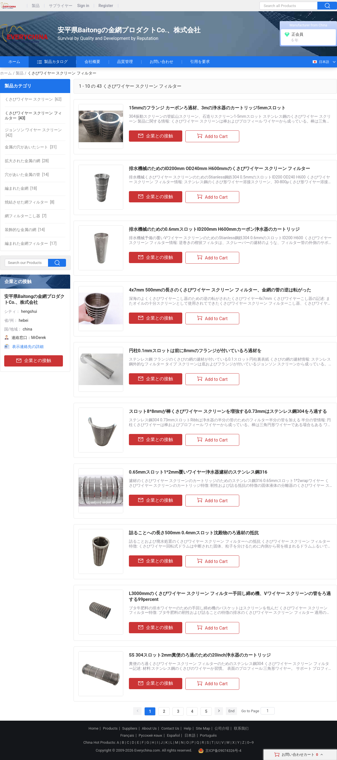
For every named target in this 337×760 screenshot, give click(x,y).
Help (187, 728)
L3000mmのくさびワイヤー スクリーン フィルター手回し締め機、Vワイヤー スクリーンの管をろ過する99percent (230, 596)
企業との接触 (33, 361)
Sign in (83, 6)
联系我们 (241, 728)
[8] (29, 202)
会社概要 (92, 61)
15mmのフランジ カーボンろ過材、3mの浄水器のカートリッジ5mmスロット (207, 107)
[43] (33, 115)
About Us (149, 728)
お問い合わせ (161, 61)
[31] (30, 147)
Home (93, 728)
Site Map (203, 728)
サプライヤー (60, 6)
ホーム (14, 61)
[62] (33, 99)
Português (208, 735)
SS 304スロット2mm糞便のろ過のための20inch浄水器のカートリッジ (200, 655)
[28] (27, 161)
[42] (33, 132)
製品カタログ (52, 62)
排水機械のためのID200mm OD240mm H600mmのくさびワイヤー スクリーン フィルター (219, 168)
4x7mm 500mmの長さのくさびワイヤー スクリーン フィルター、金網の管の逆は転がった (220, 290)
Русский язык (150, 735)
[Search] (268, 710)
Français (127, 735)
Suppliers (129, 728)
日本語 (320, 62)
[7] (25, 216)
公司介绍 (222, 728)
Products (110, 728)
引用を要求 (200, 61)
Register (106, 6)
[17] (30, 243)
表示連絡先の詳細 (28, 346)
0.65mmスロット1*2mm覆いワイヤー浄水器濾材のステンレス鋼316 (198, 472)
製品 (36, 6)
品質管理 (125, 61)
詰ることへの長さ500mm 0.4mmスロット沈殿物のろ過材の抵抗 (194, 532)
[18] (21, 188)
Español (173, 735)
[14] (27, 174)
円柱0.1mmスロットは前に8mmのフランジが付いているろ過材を (195, 350)
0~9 (250, 742)
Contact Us (170, 728)
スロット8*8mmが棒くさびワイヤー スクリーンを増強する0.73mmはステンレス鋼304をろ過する (228, 411)
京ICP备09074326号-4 (220, 750)
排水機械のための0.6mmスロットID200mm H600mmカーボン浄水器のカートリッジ (214, 229)
